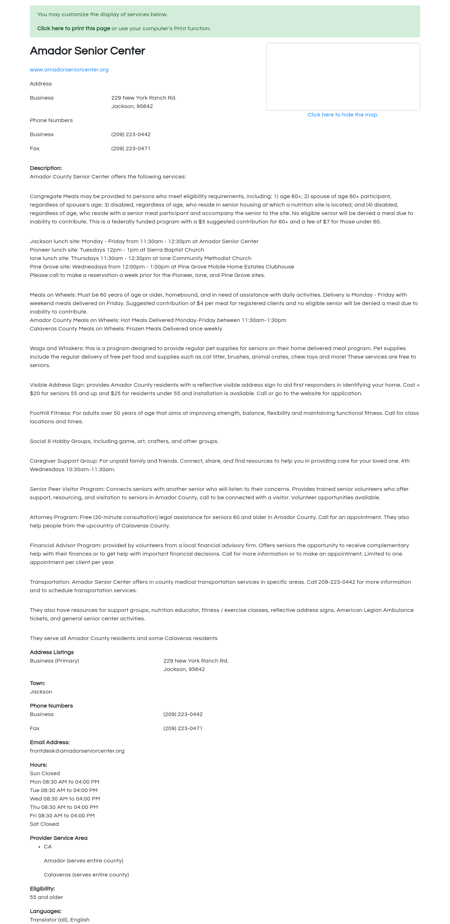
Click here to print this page (73, 28)
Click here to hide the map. (343, 115)
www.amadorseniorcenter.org (69, 69)
